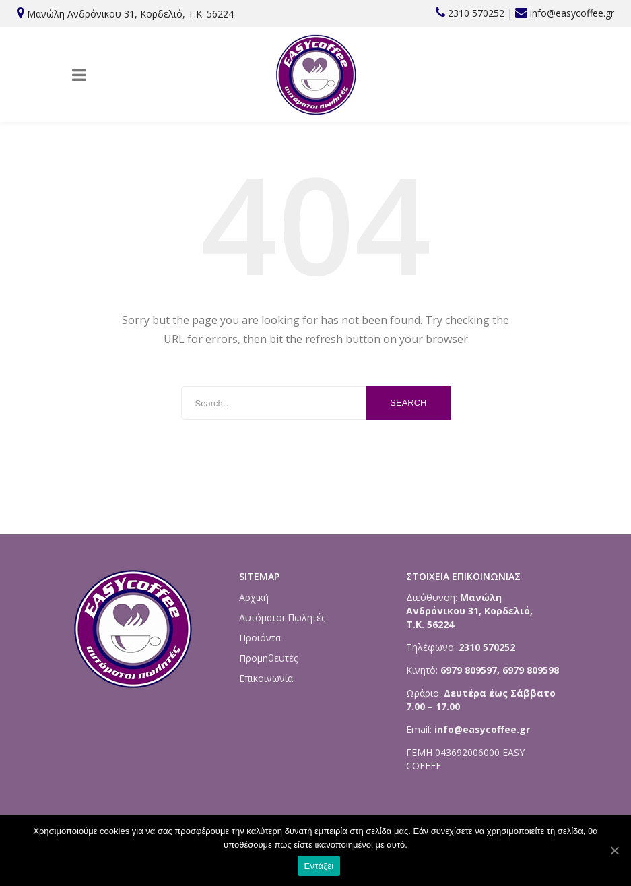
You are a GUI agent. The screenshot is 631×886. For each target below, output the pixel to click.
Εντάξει (319, 866)
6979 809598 (530, 670)
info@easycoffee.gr (572, 13)
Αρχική (254, 597)
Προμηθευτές (268, 658)
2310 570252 (476, 13)
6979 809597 (467, 670)
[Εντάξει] (614, 850)
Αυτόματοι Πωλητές (282, 617)
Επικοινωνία (266, 678)
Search (408, 403)
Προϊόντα (260, 637)
